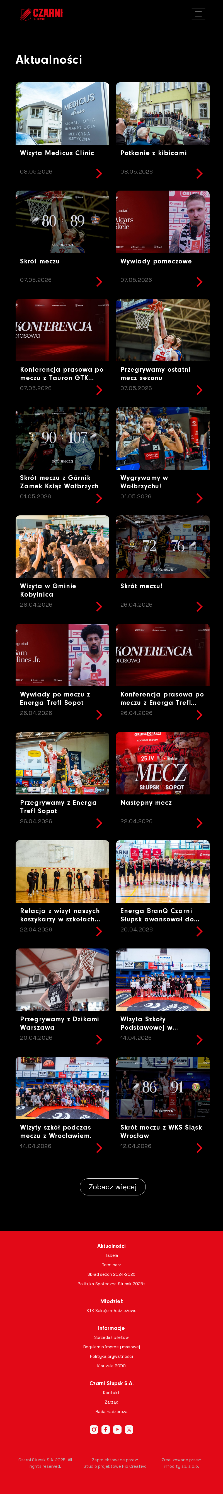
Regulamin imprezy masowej (111, 1346)
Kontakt (111, 1392)
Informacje (111, 1328)
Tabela (111, 1255)
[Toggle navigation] (198, 14)
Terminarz (111, 1264)
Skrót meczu (40, 261)
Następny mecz (146, 802)
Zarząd (111, 1402)
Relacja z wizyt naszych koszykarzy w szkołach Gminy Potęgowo (60, 919)
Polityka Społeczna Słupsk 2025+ (112, 1283)
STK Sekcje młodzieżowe (111, 1310)
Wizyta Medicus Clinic (57, 153)
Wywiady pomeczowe (156, 261)
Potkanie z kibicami (153, 153)
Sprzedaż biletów (111, 1337)
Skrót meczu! (141, 586)
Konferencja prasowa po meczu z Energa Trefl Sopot (162, 703)
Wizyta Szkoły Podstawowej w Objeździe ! (146, 1028)
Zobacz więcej (113, 1186)
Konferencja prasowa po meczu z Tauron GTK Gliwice (62, 378)
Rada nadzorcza (112, 1411)
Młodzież (111, 1302)
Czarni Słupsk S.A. (111, 1384)
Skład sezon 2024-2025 (111, 1274)
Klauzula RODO (111, 1365)
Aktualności (111, 1246)
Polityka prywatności (111, 1356)
